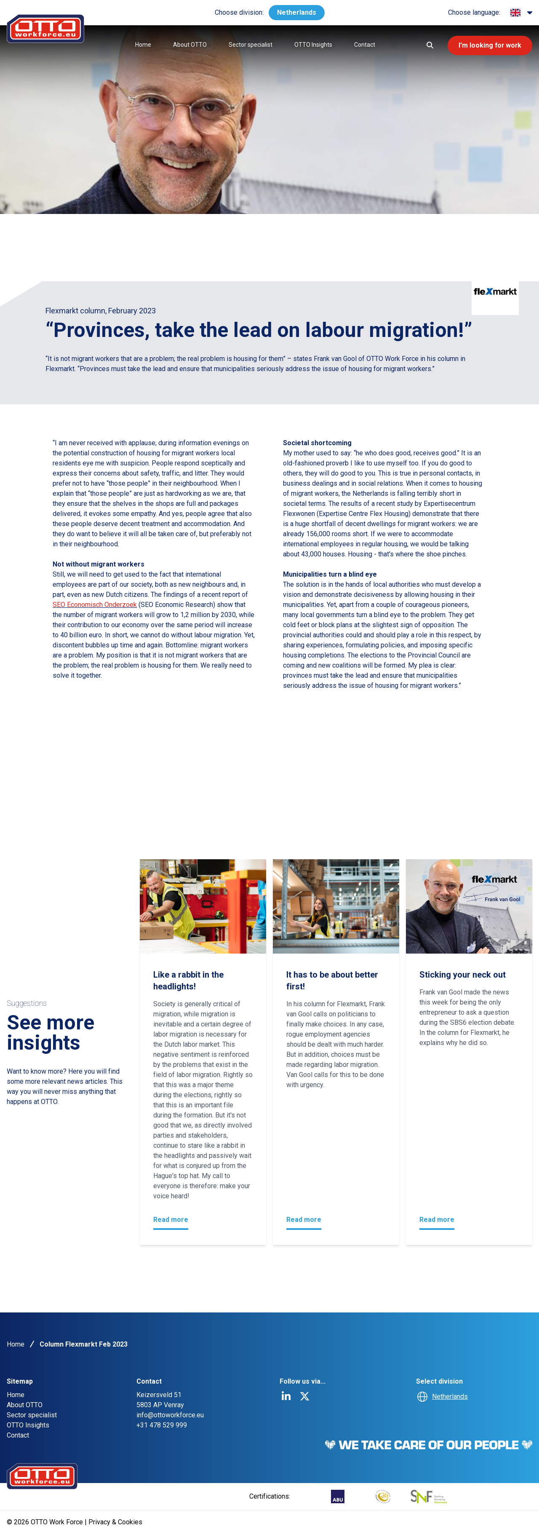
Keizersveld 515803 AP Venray (160, 1400)
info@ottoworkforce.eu (170, 1415)
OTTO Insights (312, 44)
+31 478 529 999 (161, 1425)
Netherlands (296, 12)
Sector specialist (249, 44)
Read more (170, 1220)
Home (142, 44)
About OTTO (188, 44)
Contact (363, 44)
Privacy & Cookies (115, 1522)
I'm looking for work (489, 45)
